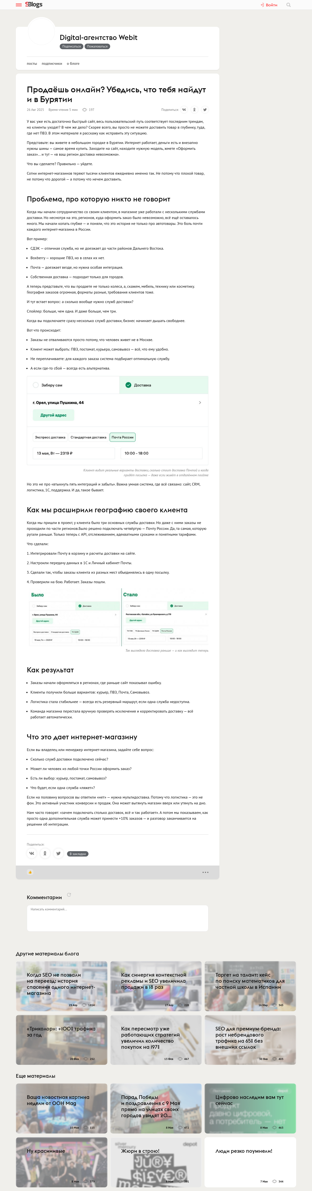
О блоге (73, 63)
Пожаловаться (97, 46)
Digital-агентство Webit (98, 37)
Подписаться (71, 46)
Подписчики (52, 63)
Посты (32, 63)
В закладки (78, 854)
